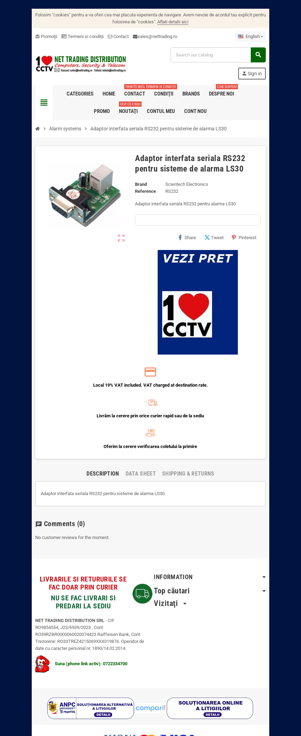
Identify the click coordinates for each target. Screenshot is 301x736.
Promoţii (40, 36)
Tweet (221, 237)
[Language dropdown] (257, 36)
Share (194, 237)
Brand (140, 184)
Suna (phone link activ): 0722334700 (75, 633)
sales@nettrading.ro (151, 36)
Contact (111, 36)
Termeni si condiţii (76, 36)
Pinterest (251, 237)
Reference (144, 191)
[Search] (222, 54)
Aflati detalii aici (173, 21)
